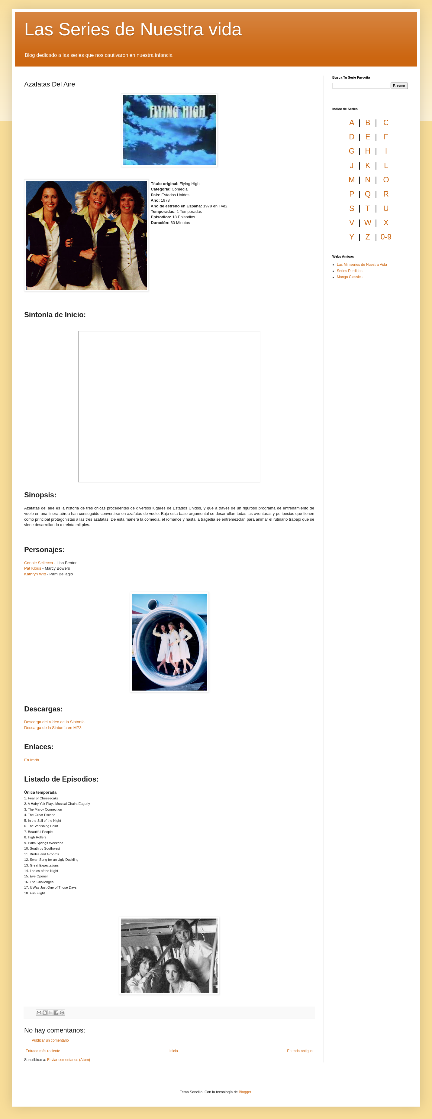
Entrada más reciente (43, 1051)
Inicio (173, 1051)
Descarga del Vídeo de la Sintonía (54, 722)
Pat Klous (32, 568)
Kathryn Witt (35, 574)
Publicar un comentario (50, 1040)
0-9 (386, 237)
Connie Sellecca (38, 563)
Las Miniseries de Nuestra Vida (362, 264)
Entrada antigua (300, 1051)
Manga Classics (350, 277)
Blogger (245, 1092)
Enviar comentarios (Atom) (68, 1060)
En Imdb (31, 760)
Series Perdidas (350, 271)
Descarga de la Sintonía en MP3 (53, 727)
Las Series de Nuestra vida (133, 29)
